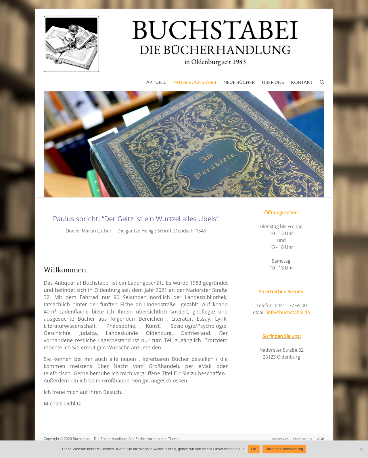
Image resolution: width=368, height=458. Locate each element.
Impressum (280, 438)
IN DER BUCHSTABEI (194, 82)
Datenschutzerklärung (284, 449)
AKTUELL (156, 82)
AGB (320, 438)
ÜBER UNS (273, 82)
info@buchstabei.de (288, 312)
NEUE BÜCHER (239, 82)
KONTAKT (302, 82)
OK (254, 449)
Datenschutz (303, 438)
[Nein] (361, 449)
